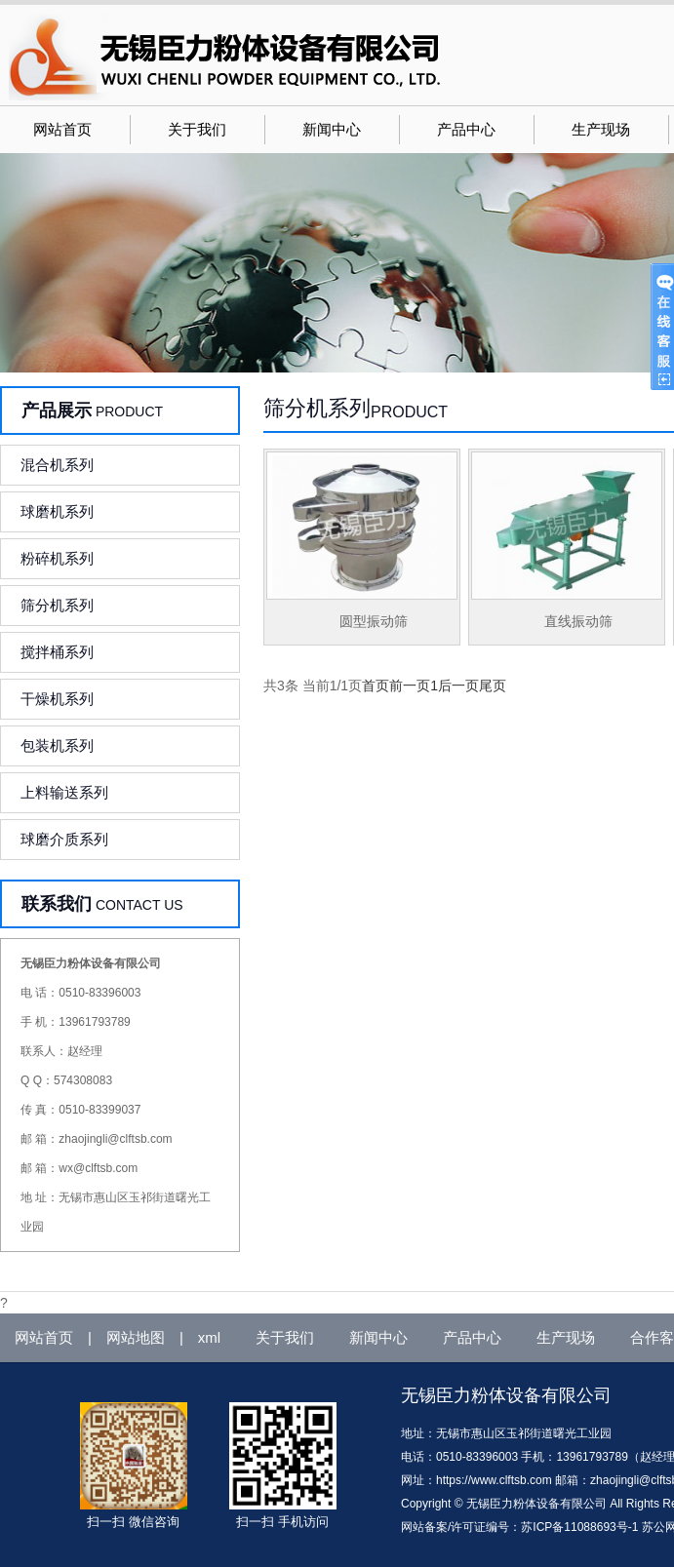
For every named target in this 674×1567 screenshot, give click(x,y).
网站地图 (135, 1337)
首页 (375, 685)
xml (209, 1337)
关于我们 (197, 129)
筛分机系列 (57, 605)
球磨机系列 (57, 511)
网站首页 (62, 129)
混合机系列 (57, 464)
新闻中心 (331, 129)
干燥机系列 (57, 698)
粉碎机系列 (57, 558)
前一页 (409, 685)
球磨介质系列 (64, 839)
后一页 (458, 685)
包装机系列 (57, 745)
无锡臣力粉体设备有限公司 (506, 1395)
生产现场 (601, 129)
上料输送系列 (64, 792)
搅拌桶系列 (57, 652)
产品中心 (466, 129)
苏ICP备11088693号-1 (579, 1527)
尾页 (492, 685)
